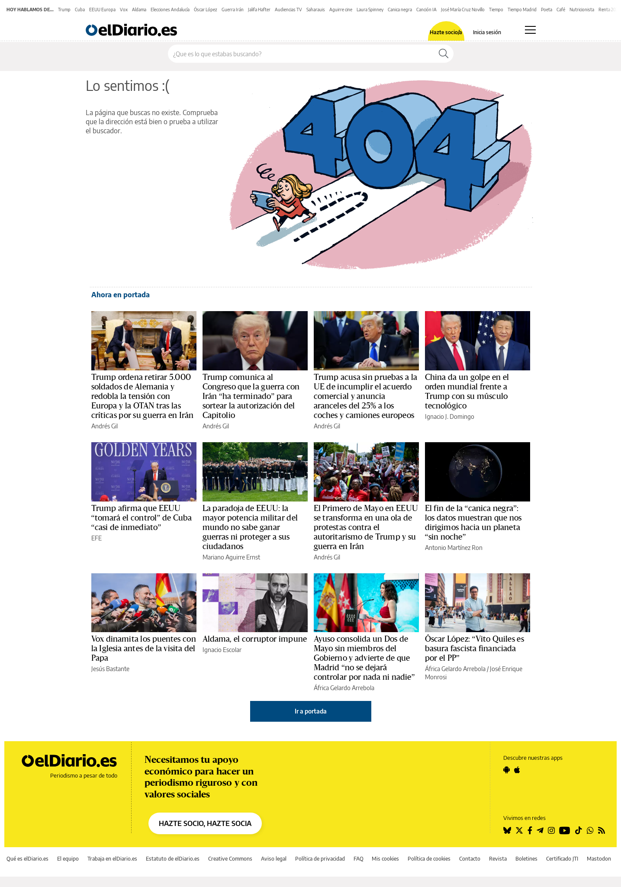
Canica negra (400, 9)
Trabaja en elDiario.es (112, 858)
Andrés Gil (104, 426)
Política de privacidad (320, 858)
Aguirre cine (340, 9)
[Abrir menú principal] (530, 30)
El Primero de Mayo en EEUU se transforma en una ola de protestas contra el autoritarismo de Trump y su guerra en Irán (366, 527)
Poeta (546, 9)
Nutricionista (582, 9)
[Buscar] (444, 54)
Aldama (139, 9)
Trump (64, 9)
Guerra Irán (233, 9)
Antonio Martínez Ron (454, 547)
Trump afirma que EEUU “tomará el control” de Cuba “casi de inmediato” (141, 518)
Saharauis (315, 9)
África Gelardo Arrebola (344, 687)
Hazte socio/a (446, 32)
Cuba (80, 9)
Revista (498, 858)
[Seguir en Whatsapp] (590, 830)
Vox (124, 9)
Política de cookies (429, 858)
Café (561, 9)
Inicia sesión (487, 32)
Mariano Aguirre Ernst (231, 557)
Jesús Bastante (110, 668)
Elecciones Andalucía (170, 9)
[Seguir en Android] (506, 770)
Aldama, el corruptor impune (255, 639)
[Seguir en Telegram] (540, 830)
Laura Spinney (370, 9)
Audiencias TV (288, 9)
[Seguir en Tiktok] (578, 830)
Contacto (469, 858)
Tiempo (496, 9)
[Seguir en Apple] (517, 770)
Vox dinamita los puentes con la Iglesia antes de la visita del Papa (143, 648)
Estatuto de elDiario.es (172, 858)
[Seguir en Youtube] (564, 830)
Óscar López (205, 9)
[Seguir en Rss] (601, 830)
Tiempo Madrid (522, 9)
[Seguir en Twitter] (519, 830)
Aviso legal (273, 858)
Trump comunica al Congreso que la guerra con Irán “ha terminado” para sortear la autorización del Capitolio (251, 396)
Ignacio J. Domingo (449, 416)
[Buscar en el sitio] (301, 54)
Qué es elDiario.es (27, 858)
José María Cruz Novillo (463, 9)
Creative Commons (230, 858)
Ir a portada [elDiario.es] (311, 711)
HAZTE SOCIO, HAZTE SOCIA (205, 823)
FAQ (359, 858)
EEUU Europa (102, 9)
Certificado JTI (562, 858)
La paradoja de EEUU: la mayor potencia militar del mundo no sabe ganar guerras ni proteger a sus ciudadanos (250, 527)
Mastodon (599, 858)
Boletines (526, 858)
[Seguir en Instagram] (551, 830)
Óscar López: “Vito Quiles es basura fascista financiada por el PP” (474, 648)
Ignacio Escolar (222, 649)
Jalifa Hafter (259, 9)
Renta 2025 (609, 9)
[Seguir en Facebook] (530, 830)
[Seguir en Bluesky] (507, 830)
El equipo (68, 858)
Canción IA (426, 9)
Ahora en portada (120, 294)
